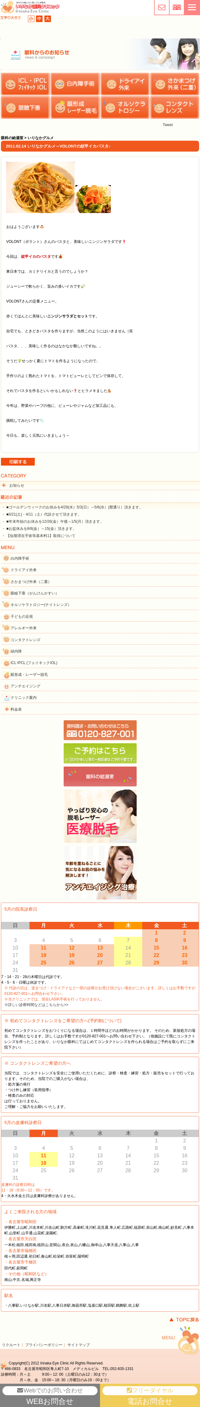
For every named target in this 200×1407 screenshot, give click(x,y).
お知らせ (16, 485)
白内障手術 (20, 558)
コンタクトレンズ (25, 640)
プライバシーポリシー (43, 1345)
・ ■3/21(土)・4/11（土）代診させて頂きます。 (41, 514)
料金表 (16, 709)
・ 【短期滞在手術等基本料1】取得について (38, 536)
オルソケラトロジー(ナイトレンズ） (41, 605)
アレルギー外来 (24, 628)
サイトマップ (78, 1345)
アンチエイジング (25, 686)
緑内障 (16, 651)
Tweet (168, 125)
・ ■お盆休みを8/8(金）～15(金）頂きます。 (39, 528)
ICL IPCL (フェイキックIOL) (34, 663)
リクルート (11, 1345)
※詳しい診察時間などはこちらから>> (36, 1005)
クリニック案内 (24, 697)
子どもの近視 (22, 616)
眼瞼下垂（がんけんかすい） (35, 593)
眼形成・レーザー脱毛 (29, 674)
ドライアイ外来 (24, 570)
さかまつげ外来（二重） (31, 582)
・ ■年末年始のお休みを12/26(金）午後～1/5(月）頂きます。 (53, 521)
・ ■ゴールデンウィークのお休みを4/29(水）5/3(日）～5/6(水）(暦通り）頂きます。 (72, 507)
